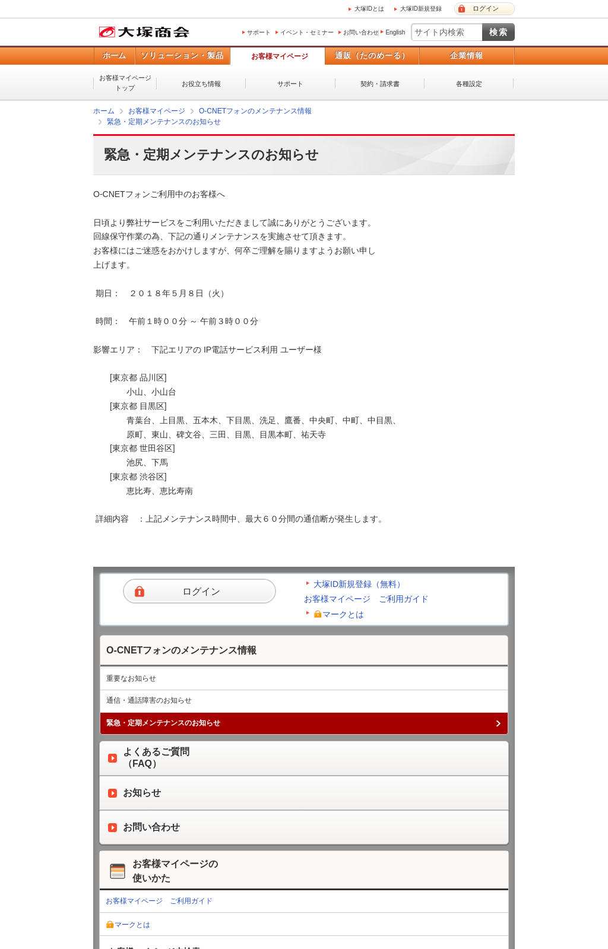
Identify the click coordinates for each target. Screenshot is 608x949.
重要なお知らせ (131, 678)
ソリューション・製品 (182, 55)
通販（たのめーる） (372, 55)
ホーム (114, 55)
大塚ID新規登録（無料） (359, 584)
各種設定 (469, 83)
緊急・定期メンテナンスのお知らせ (164, 122)
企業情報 (466, 55)
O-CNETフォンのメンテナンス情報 (255, 111)
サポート (259, 32)
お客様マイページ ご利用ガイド (366, 599)
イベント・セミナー (307, 32)
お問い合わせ (361, 32)
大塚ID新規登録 (421, 8)
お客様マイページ (279, 56)
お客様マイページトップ (125, 82)
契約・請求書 (380, 83)
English (395, 32)
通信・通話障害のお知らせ (149, 700)
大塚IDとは (369, 8)
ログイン (486, 8)
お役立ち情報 (201, 83)
